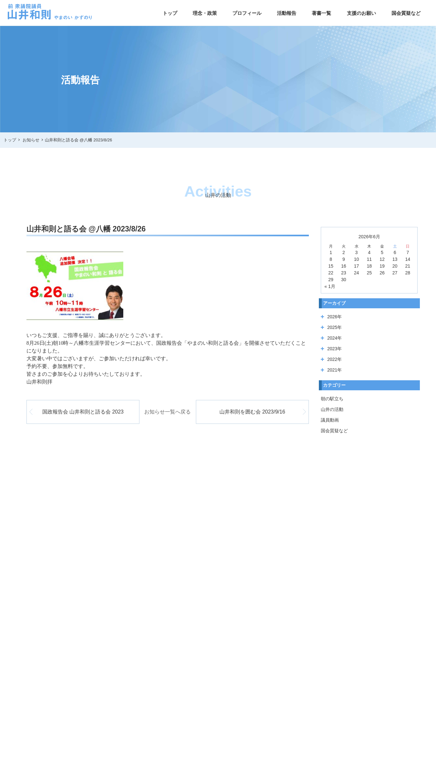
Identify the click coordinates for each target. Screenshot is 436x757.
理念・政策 (205, 13)
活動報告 (286, 13)
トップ (170, 13)
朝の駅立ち (332, 398)
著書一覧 (321, 13)
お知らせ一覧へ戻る (167, 411)
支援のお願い (361, 13)
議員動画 (330, 420)
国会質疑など (406, 13)
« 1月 (329, 286)
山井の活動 (332, 409)
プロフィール (246, 13)
